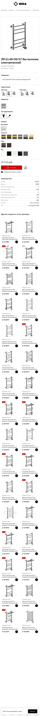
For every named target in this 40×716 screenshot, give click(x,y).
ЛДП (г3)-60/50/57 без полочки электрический (29, 316)
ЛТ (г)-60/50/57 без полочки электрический (9, 446)
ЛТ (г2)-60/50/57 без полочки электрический (9, 472)
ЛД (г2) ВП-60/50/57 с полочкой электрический (30, 264)
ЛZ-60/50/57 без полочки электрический (29, 342)
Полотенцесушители (23, 10)
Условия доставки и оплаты (12, 172)
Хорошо (32, 711)
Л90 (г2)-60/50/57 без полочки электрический (9, 420)
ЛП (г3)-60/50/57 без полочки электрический (29, 602)
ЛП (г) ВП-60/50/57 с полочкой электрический (9, 602)
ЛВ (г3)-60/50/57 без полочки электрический (9, 524)
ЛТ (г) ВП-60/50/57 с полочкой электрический (30, 446)
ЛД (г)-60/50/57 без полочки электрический (29, 238)
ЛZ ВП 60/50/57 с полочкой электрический (9, 628)
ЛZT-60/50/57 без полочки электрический (9, 368)
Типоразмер (5, 75)
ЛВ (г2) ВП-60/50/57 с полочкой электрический (9, 550)
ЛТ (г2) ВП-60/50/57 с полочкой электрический (30, 472)
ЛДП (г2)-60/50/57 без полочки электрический (9, 342)
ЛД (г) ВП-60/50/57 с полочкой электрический (9, 238)
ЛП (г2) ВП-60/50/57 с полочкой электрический (30, 576)
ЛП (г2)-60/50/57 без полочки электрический (9, 576)
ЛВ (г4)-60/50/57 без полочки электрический (29, 628)
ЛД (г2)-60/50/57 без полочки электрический (9, 264)
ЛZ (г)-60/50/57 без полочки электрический (29, 368)
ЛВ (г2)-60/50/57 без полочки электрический (29, 498)
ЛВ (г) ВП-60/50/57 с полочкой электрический (30, 524)
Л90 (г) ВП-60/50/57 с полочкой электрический (30, 394)
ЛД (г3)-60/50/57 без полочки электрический (9, 290)
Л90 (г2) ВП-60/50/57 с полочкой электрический (30, 420)
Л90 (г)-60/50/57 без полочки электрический (9, 394)
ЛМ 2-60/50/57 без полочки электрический (29, 290)
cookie (20, 711)
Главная (11, 10)
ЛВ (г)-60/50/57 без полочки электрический (9, 498)
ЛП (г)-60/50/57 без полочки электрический (29, 550)
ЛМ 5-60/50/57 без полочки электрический (9, 316)
